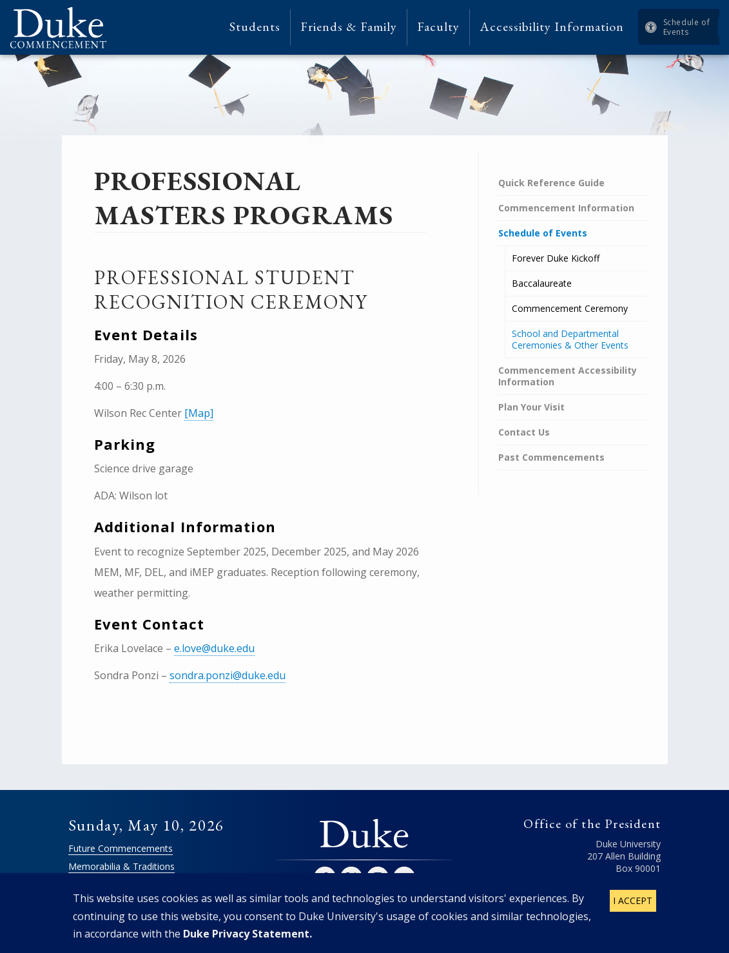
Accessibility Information (552, 27)
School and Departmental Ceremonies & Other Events (570, 339)
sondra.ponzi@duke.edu (228, 675)
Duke (364, 834)
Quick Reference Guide (551, 183)
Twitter (351, 878)
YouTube (404, 878)
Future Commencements (120, 848)
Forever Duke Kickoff (555, 258)
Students (254, 27)
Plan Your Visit (531, 407)
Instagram (378, 878)
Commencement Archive (119, 884)
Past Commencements (551, 457)
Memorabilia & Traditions (121, 866)
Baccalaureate (542, 283)
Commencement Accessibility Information (567, 376)
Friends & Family (348, 27)
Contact (644, 898)
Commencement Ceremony (570, 308)
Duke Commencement (63, 27)
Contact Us (524, 432)
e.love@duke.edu (214, 648)
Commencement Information (566, 208)
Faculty (438, 27)
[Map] (198, 413)
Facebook (325, 878)
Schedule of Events (686, 27)
